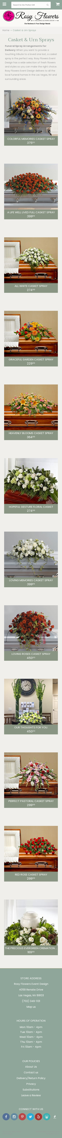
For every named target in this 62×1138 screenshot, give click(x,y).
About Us (31, 1067)
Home (5, 30)
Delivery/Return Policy (31, 1078)
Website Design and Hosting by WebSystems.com (48, 1132)
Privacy (31, 1084)
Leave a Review (31, 1095)
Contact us (31, 1072)
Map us (31, 1007)
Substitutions (31, 1090)
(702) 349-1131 (31, 1001)
